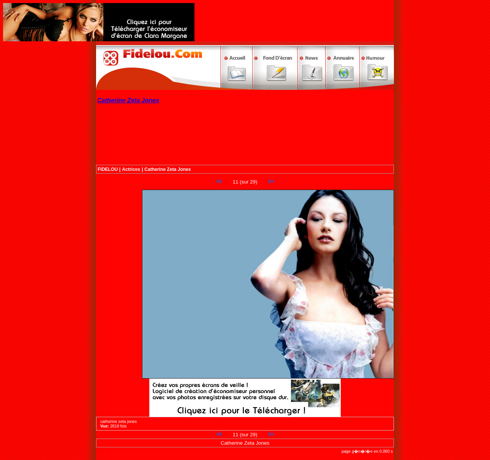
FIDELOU (108, 169)
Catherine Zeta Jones (167, 169)
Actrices (131, 169)
